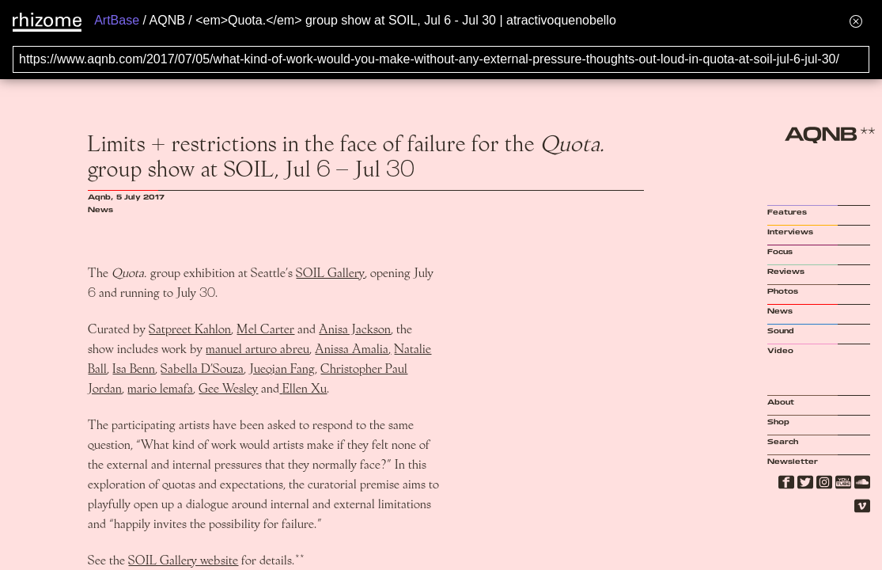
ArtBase (116, 20)
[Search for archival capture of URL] (441, 59)
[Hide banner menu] (855, 21)
